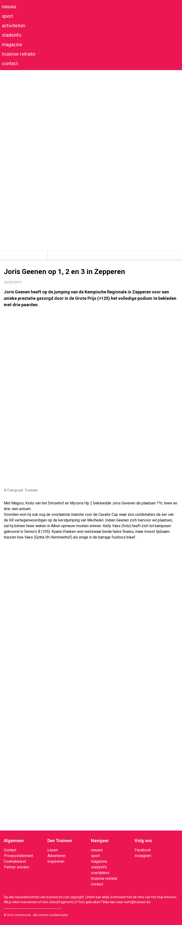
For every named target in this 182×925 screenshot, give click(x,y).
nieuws (9, 6)
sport (7, 16)
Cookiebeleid (15, 861)
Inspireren (55, 861)
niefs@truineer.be (137, 902)
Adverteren (56, 855)
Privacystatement (18, 855)
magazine (12, 44)
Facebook (143, 850)
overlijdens (100, 873)
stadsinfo (11, 35)
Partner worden (16, 867)
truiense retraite (18, 54)
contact (10, 63)
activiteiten (13, 25)
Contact (10, 850)
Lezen (52, 850)
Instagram (143, 855)
